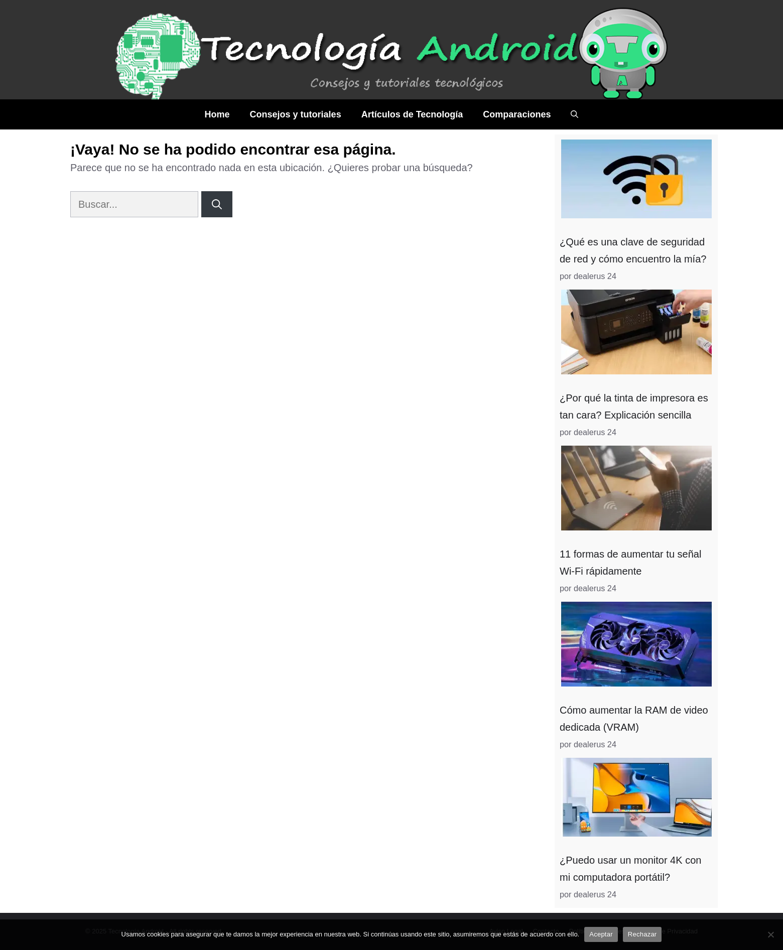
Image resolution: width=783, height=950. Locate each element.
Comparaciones (517, 114)
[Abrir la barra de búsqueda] (574, 114)
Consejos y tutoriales (295, 114)
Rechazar (642, 934)
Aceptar (601, 934)
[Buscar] (216, 204)
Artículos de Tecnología (412, 114)
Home (217, 114)
